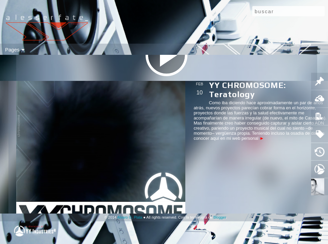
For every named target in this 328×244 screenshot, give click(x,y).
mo (15, 49)
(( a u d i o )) (58, 49)
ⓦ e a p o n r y (150, 49)
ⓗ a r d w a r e (114, 49)
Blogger (219, 217)
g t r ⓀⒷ (179, 49)
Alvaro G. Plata (129, 217)
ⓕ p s (233, 49)
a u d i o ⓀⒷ (208, 49)
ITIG (248, 49)
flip (26, 49)
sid (37, 49)
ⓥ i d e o (85, 49)
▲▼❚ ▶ (266, 49)
